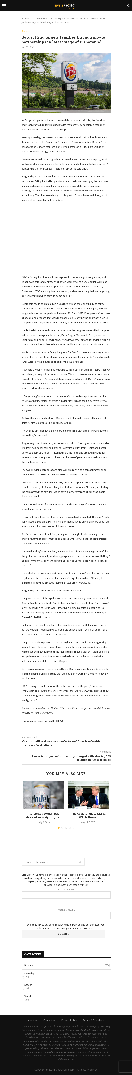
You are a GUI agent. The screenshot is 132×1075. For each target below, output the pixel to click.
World (27, 996)
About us (32, 1020)
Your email (66, 913)
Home (25, 18)
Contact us (49, 1020)
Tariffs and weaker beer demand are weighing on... (43, 815)
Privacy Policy (69, 1020)
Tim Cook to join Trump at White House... (88, 815)
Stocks (28, 985)
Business (42, 18)
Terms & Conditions (94, 1020)
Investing (29, 973)
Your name (66, 893)
